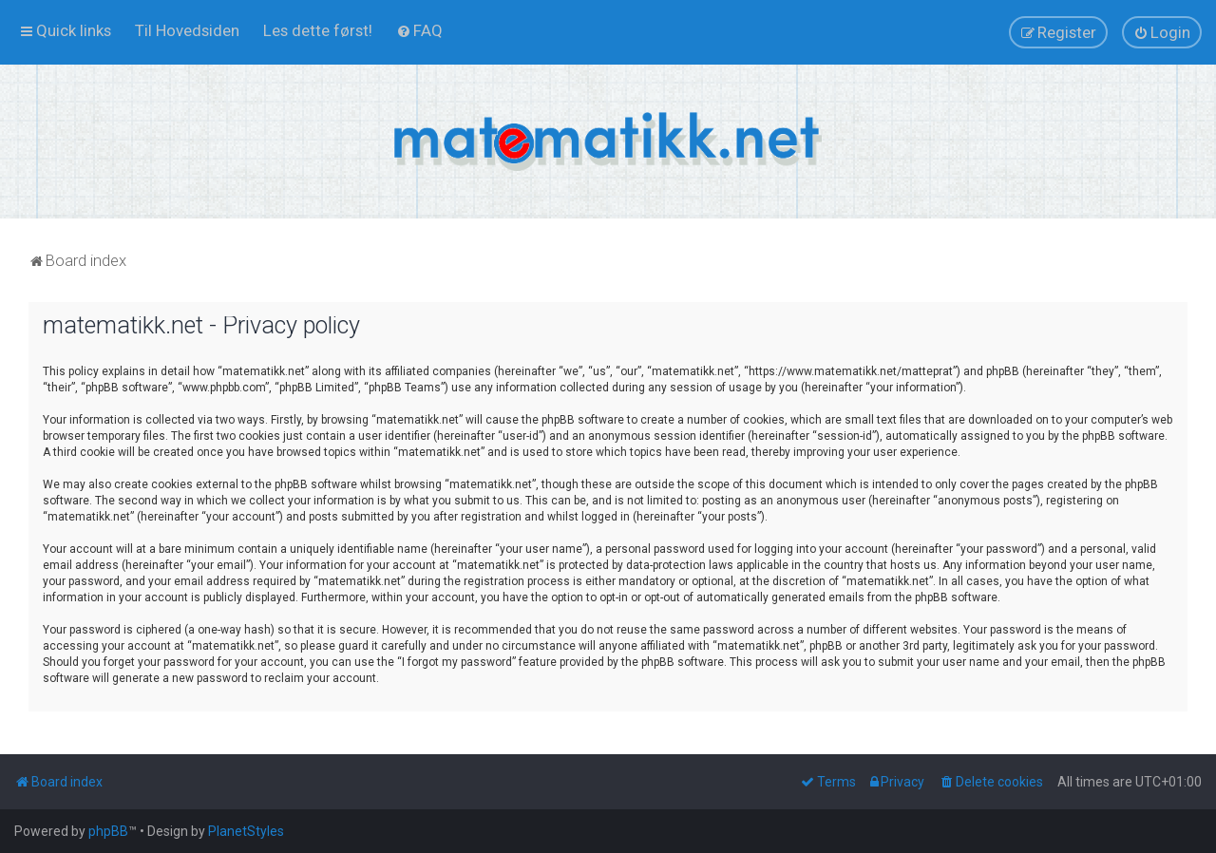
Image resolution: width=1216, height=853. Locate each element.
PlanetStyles (246, 831)
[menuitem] (187, 30)
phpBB (108, 831)
